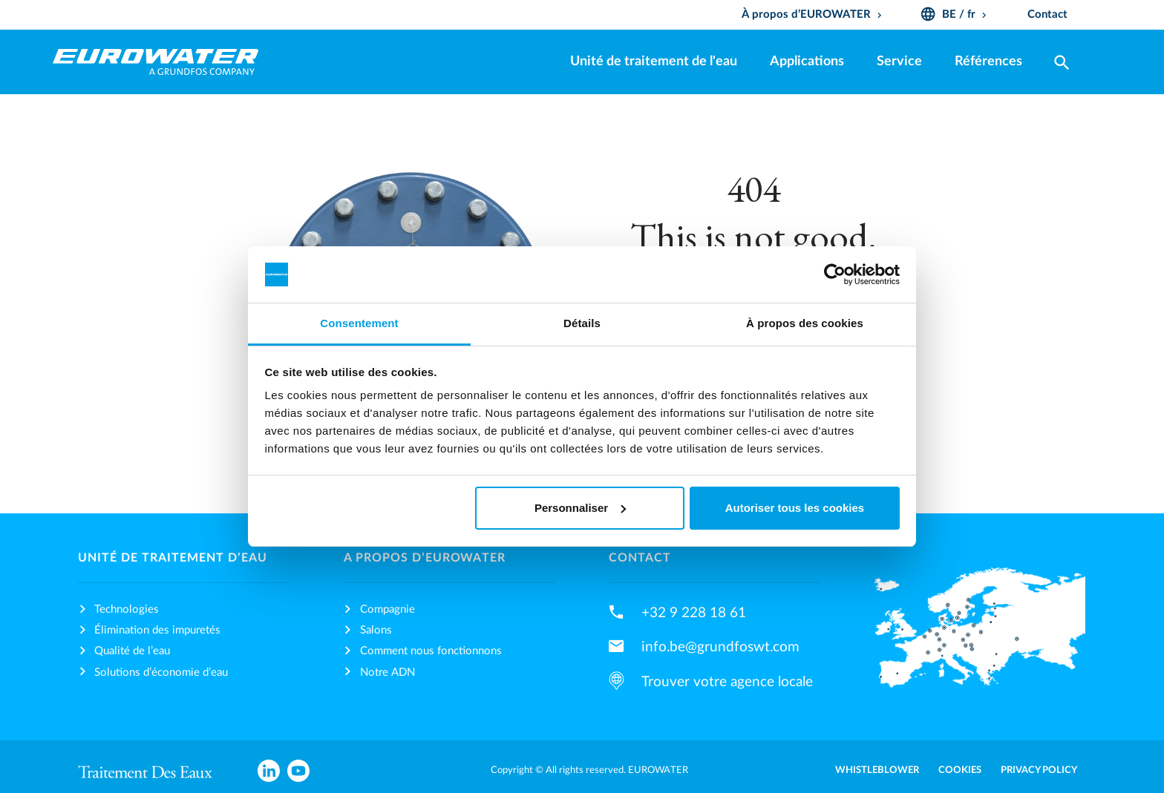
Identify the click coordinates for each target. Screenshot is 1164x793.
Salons (376, 630)
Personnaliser (580, 507)
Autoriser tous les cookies (795, 507)
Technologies (126, 609)
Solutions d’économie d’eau (161, 672)
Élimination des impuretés (157, 630)
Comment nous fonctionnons (431, 651)
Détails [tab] (582, 323)
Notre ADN (387, 672)
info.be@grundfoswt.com (720, 646)
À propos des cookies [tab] (804, 323)
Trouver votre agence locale (727, 681)
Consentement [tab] (359, 323)
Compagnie (387, 609)
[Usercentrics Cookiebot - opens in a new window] (835, 274)
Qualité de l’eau (132, 651)
